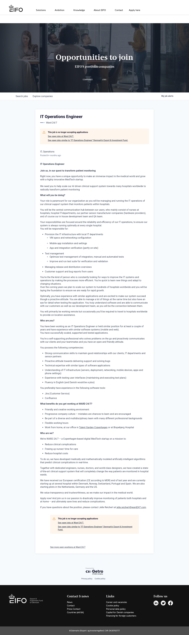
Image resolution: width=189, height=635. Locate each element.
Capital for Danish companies (120, 612)
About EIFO (100, 10)
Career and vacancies (116, 602)
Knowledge (79, 10)
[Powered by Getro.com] (94, 571)
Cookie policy (100, 579)
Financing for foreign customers (121, 616)
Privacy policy (86, 579)
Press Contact (73, 609)
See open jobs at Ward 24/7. (61, 136)
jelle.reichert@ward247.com (131, 507)
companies (43, 96)
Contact (119, 10)
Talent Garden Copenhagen (93, 427)
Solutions (41, 10)
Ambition (59, 10)
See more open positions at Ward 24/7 (67, 547)
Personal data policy (116, 609)
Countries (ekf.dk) (75, 612)
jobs (22, 96)
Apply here (134, 10)
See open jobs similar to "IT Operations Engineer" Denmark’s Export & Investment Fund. (88, 140)
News (69, 602)
